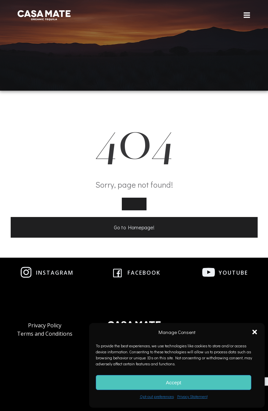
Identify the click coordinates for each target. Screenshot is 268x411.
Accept (173, 382)
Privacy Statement (192, 396)
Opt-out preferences (157, 396)
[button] (254, 332)
